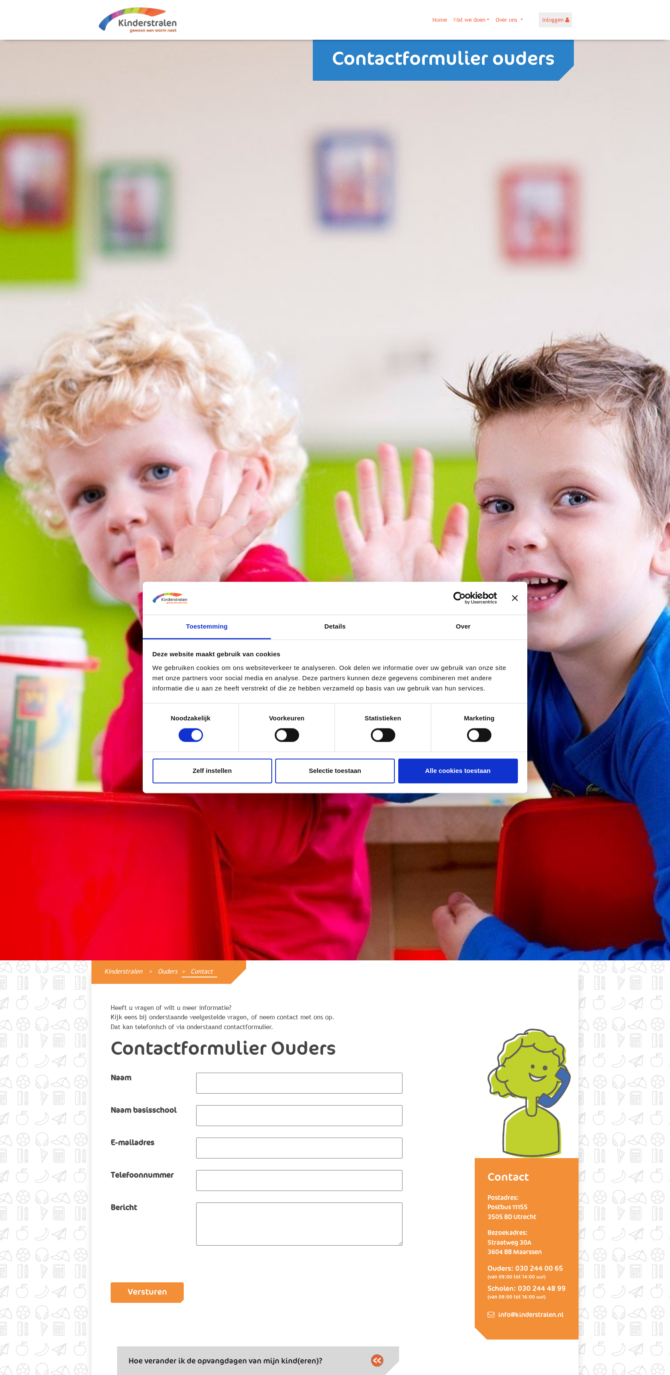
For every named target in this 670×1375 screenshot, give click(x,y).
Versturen (147, 1292)
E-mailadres (132, 1143)
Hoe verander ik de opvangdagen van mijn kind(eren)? (256, 1360)
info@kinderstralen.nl (531, 1315)
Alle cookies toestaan (458, 770)
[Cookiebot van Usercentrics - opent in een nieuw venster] (459, 598)
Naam (121, 1078)
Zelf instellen (212, 770)
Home (439, 20)
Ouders (167, 971)
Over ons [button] (507, 20)
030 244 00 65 (539, 1269)
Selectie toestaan (335, 770)
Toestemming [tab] (207, 626)
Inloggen (555, 20)
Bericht (124, 1208)
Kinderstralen (123, 971)
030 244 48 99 (542, 1289)
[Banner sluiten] (515, 598)
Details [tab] (335, 626)
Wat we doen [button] (469, 20)
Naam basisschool (143, 1110)
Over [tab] (463, 626)
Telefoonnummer (142, 1175)
